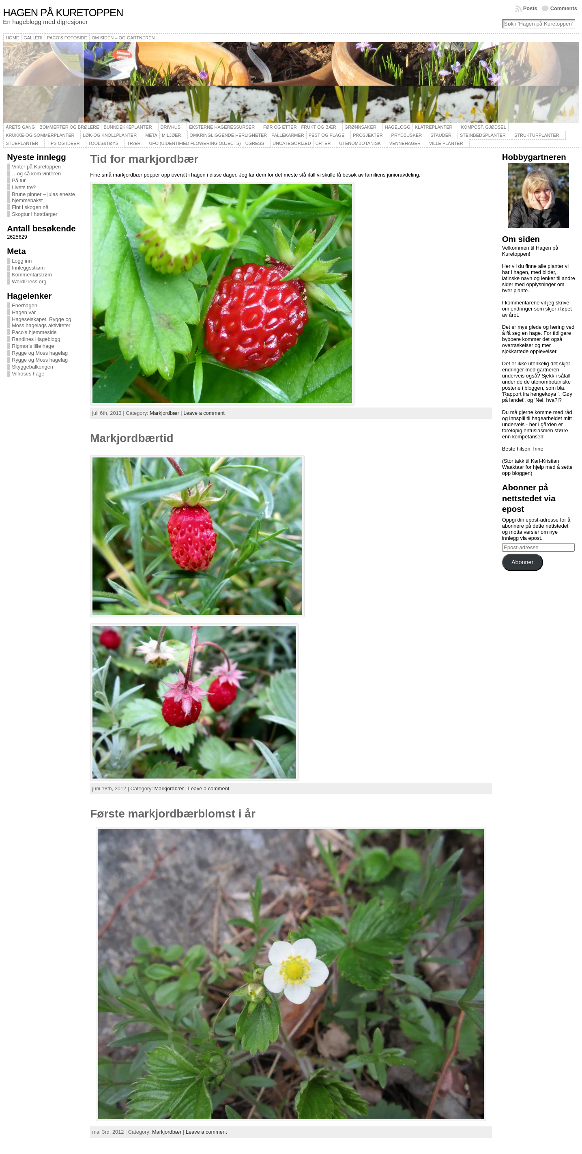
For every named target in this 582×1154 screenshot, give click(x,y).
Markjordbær (164, 413)
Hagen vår (24, 312)
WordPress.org (29, 281)
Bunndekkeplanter (127, 127)
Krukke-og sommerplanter (40, 135)
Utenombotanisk (359, 143)
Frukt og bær (318, 127)
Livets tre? (24, 187)
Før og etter (280, 127)
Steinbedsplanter (483, 135)
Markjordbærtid (131, 438)
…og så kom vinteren (36, 173)
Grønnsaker (360, 127)
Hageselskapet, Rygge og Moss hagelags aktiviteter (41, 322)
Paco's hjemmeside (34, 332)
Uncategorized (292, 143)
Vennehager (405, 143)
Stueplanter (22, 143)
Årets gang (20, 127)
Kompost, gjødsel (483, 127)
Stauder (440, 135)
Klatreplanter (434, 127)
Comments (563, 8)
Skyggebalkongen (32, 367)
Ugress (254, 143)
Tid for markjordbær (144, 159)
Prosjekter (367, 135)
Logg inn (22, 261)
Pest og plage (326, 135)
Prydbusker (406, 135)
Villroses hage (28, 374)
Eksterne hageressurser (222, 127)
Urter (323, 143)
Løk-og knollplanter (110, 135)
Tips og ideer (63, 143)
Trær (134, 143)
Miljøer (171, 135)
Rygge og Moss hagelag (40, 353)
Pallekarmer (287, 135)
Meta (151, 135)
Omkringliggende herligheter (228, 135)
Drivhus (171, 127)
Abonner (522, 562)
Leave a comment (204, 413)
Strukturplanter (536, 135)
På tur (19, 180)
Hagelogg (397, 127)
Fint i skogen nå (30, 207)
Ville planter (446, 143)
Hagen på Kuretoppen (63, 12)
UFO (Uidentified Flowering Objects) (195, 143)
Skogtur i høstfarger (34, 214)
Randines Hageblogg (36, 339)
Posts (530, 8)
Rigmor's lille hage (33, 346)
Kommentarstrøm (32, 275)
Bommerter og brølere (69, 127)
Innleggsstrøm (28, 268)
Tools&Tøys (103, 143)
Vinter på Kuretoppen (36, 167)
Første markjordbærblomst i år (173, 813)
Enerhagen (24, 305)
